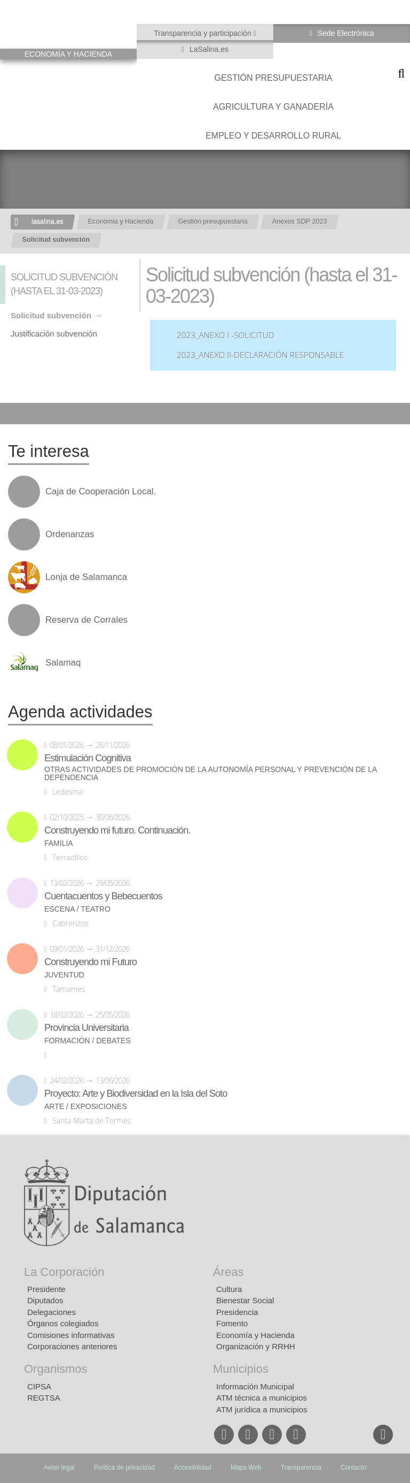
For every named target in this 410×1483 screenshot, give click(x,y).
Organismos (56, 1368)
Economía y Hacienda (255, 1335)
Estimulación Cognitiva (87, 758)
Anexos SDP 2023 (299, 221)
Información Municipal (255, 1386)
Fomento (232, 1323)
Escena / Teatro (77, 909)
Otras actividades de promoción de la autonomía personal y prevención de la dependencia (210, 774)
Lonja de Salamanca (86, 577)
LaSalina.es (207, 49)
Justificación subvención (54, 333)
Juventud (64, 975)
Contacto (353, 1467)
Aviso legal (59, 1467)
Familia (58, 843)
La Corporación (64, 1272)
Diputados (45, 1300)
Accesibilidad (192, 1467)
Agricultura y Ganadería (273, 106)
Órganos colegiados (62, 1323)
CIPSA (39, 1386)
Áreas (228, 1272)
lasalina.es (47, 221)
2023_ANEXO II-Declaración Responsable (260, 355)
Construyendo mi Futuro (90, 962)
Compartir (13, 413)
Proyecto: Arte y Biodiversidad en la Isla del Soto (135, 1093)
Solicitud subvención (56, 239)
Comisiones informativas (70, 1335)
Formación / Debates (87, 1041)
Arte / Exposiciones (85, 1107)
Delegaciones (51, 1312)
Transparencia (301, 1467)
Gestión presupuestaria (273, 77)
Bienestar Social (245, 1300)
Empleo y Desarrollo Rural (273, 135)
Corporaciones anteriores (72, 1346)
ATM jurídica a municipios (262, 1409)
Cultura (229, 1289)
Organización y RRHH (255, 1346)
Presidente (46, 1289)
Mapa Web (246, 1467)
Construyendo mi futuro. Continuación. (117, 830)
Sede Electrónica (345, 33)
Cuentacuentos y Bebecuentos (103, 896)
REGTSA (43, 1397)
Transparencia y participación (203, 33)
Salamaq (63, 663)
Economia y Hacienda (121, 221)
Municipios (241, 1368)
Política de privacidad (124, 1467)
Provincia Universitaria (86, 1027)
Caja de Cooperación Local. (100, 491)
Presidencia (237, 1312)
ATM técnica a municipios (261, 1397)
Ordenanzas (69, 534)
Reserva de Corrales (86, 620)
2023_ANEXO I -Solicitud (225, 335)
